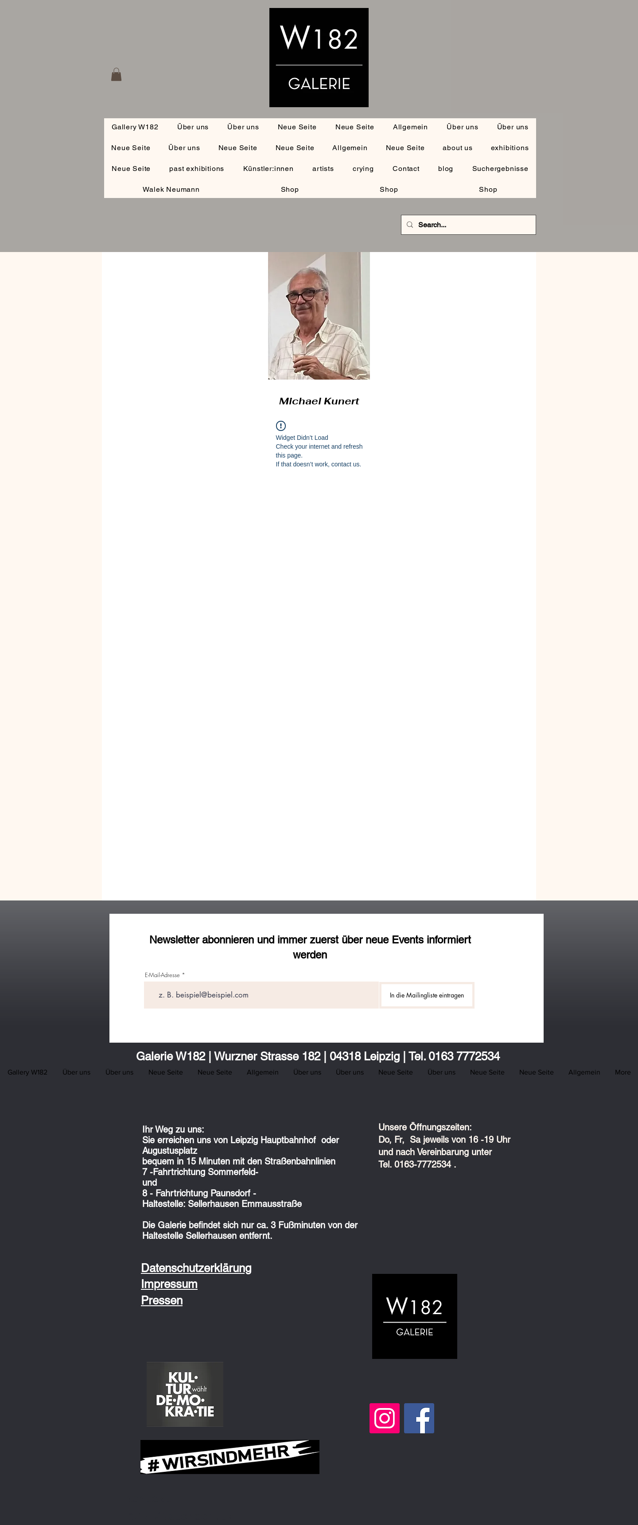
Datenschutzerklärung (196, 1268)
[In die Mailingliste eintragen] (427, 995)
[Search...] (467, 224)
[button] (116, 74)
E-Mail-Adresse (162, 975)
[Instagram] (385, 1418)
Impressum (169, 1284)
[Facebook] (419, 1418)
